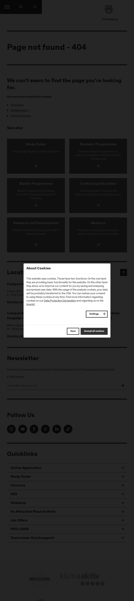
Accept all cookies (94, 331)
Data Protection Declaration (60, 301)
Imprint (30, 304)
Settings (94, 314)
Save (73, 331)
